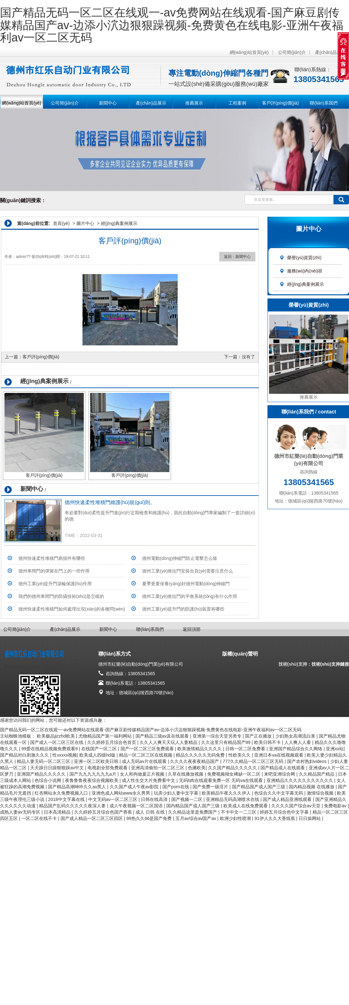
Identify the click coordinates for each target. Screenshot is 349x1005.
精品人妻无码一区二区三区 (44, 761)
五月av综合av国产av (196, 818)
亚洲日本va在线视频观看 (279, 755)
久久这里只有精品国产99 (226, 742)
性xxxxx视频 (64, 755)
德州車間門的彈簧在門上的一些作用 (53, 570)
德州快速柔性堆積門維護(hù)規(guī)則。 (110, 502)
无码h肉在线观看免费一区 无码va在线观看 (221, 780)
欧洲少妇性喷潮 (236, 818)
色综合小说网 (49, 780)
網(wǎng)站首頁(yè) (249, 52)
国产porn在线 (176, 786)
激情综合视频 (321, 793)
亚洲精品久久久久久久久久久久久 (300, 780)
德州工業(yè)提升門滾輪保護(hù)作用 (55, 583)
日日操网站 (310, 818)
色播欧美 (197, 767)
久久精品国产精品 (317, 774)
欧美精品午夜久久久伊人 (227, 793)
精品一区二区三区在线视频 (146, 755)
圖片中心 (85, 223)
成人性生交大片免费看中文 (149, 780)
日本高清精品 (58, 812)
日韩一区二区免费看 (246, 748)
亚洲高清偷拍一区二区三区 (158, 767)
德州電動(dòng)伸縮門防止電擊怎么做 (179, 558)
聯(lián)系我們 (323, 103)
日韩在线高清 (155, 799)
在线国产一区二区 (99, 748)
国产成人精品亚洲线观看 (288, 799)
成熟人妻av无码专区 (21, 812)
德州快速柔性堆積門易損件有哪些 (51, 558)
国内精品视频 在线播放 (312, 786)
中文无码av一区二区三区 (113, 799)
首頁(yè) (61, 223)
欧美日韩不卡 (268, 742)
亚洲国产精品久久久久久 (42, 774)
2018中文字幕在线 (67, 799)
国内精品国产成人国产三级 (193, 805)
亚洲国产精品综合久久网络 (296, 748)
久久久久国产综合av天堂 (296, 805)
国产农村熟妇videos (307, 761)
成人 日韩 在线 (150, 812)
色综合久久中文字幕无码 (279, 793)
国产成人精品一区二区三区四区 (92, 818)
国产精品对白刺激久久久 (25, 755)
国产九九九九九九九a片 (93, 774)
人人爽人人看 (298, 742)
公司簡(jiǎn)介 (292, 52)
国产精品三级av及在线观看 (162, 736)
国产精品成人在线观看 (283, 767)
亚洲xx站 (335, 748)
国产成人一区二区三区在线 (57, 742)
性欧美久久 (240, 755)
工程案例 (237, 103)
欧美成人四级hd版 (97, 755)
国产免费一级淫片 (211, 786)
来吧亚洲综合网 (280, 774)
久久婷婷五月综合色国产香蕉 (103, 812)
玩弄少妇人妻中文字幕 (177, 793)
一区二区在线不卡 (39, 818)
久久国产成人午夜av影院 (135, 786)
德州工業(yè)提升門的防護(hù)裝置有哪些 (183, 608)
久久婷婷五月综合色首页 (112, 742)
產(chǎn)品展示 (330, 52)
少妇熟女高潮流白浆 (296, 736)
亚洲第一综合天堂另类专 (218, 736)
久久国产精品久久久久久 (233, 767)
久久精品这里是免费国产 (193, 812)
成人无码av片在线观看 (145, 761)
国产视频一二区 (187, 799)
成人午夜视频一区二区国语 (136, 805)
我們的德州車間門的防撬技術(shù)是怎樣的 (61, 596)
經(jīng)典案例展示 (302, 284)
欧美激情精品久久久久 (200, 748)
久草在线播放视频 (186, 774)
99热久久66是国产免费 (149, 818)
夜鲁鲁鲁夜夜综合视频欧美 (92, 780)
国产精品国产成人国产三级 (259, 786)
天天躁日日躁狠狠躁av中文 (57, 767)
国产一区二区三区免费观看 (148, 748)
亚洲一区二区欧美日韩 (97, 761)
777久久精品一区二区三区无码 (254, 761)
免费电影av (336, 805)
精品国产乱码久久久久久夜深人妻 (73, 805)
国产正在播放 (259, 736)
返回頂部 (192, 629)
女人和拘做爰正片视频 (143, 774)
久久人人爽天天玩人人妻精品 (169, 742)
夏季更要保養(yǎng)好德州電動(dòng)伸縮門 (186, 583)
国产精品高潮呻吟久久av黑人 (77, 786)
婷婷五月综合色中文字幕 (285, 812)
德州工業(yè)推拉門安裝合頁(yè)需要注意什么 (187, 570)
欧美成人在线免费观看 (246, 805)
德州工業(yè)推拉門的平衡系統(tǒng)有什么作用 (189, 596)
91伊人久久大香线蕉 (275, 818)
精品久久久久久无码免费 (201, 755)
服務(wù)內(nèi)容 (301, 270)
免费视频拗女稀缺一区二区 (234, 774)
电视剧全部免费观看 (108, 767)
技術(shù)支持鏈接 (330, 664)
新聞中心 (108, 103)
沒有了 (248, 356)
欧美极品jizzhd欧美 (56, 736)
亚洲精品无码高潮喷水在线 (233, 799)
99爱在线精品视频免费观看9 (50, 748)
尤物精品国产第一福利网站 (105, 736)
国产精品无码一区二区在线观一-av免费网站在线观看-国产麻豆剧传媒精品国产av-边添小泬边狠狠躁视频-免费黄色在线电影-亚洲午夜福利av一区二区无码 (171, 25)
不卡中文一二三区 (239, 812)
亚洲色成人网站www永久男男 (121, 793)
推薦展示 (194, 103)
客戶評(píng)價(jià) (280, 103)
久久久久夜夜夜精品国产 (195, 761)
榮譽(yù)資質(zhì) (300, 257)
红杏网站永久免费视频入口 (62, 793)
